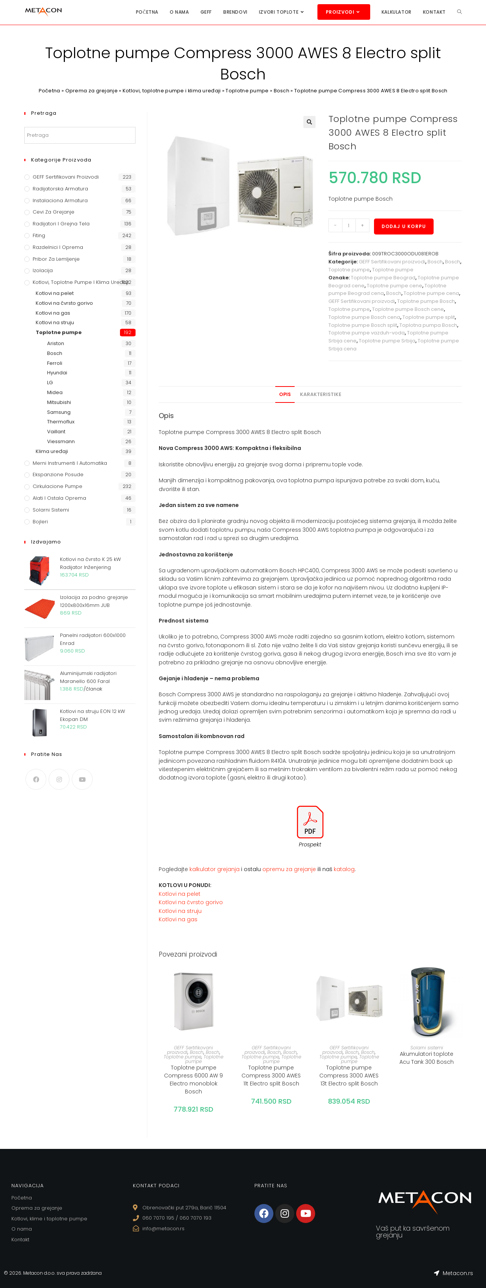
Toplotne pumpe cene (394, 285)
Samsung (59, 412)
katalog (344, 869)
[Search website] (459, 12)
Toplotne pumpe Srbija (387, 340)
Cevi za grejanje (53, 211)
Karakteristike (320, 394)
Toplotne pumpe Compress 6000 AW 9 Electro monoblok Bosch (193, 1079)
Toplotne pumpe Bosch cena (364, 317)
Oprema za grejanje (91, 90)
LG (50, 382)
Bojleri (40, 521)
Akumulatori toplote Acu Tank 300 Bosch (426, 1058)
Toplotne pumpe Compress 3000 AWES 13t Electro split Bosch (349, 1075)
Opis (285, 394)
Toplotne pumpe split (428, 317)
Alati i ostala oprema (59, 498)
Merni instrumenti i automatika (70, 463)
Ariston (55, 343)
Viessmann (61, 441)
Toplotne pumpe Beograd (383, 277)
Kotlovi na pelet (179, 894)
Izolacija (43, 270)
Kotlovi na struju (180, 911)
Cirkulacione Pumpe (57, 486)
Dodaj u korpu (404, 226)
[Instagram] (59, 779)
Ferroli (54, 363)
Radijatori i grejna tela (61, 223)
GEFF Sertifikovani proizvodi (392, 261)
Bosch (282, 90)
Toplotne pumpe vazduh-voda (366, 332)
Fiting (39, 235)
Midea (55, 392)
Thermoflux (60, 421)
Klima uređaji (52, 451)
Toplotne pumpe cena (431, 293)
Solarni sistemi (426, 1047)
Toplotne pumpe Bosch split (362, 325)
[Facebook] (35, 779)
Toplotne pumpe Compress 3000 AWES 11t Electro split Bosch (271, 1075)
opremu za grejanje (289, 869)
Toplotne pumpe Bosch (426, 301)
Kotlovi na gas (178, 919)
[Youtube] (82, 779)
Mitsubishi (59, 402)
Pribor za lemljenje (56, 259)
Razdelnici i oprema (58, 247)
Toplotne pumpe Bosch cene (408, 309)
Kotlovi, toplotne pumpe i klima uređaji (171, 90)
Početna (49, 90)
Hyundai (57, 372)
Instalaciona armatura (60, 200)
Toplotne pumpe (247, 90)
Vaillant (56, 431)
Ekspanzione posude (58, 474)
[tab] (285, 394)
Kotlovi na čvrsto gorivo (191, 902)
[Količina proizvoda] (349, 225)
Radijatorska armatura (60, 188)
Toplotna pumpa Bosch (428, 325)
